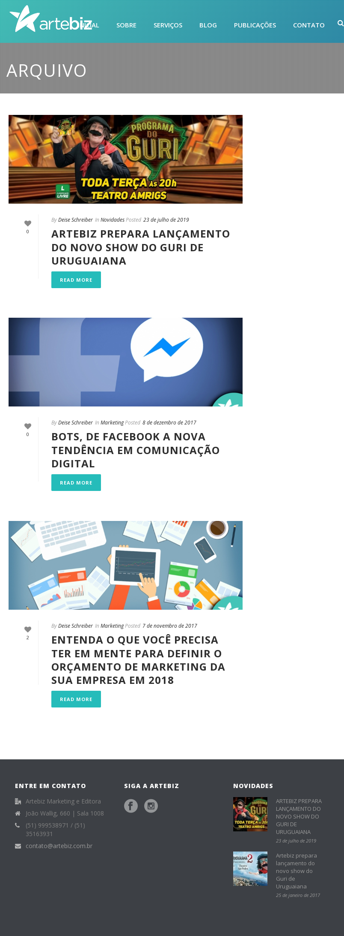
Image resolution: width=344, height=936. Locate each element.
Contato (309, 25)
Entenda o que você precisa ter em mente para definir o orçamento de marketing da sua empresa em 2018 (138, 659)
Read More (76, 280)
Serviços (168, 25)
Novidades (113, 219)
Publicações (255, 25)
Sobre (126, 25)
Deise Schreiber (75, 219)
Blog (208, 25)
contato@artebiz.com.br (59, 846)
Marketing (112, 422)
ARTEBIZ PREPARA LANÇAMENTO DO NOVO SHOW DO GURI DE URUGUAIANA (140, 246)
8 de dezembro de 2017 (169, 422)
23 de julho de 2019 (166, 219)
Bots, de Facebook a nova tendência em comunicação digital (135, 449)
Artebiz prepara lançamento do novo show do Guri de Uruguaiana (296, 871)
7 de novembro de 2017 (169, 625)
